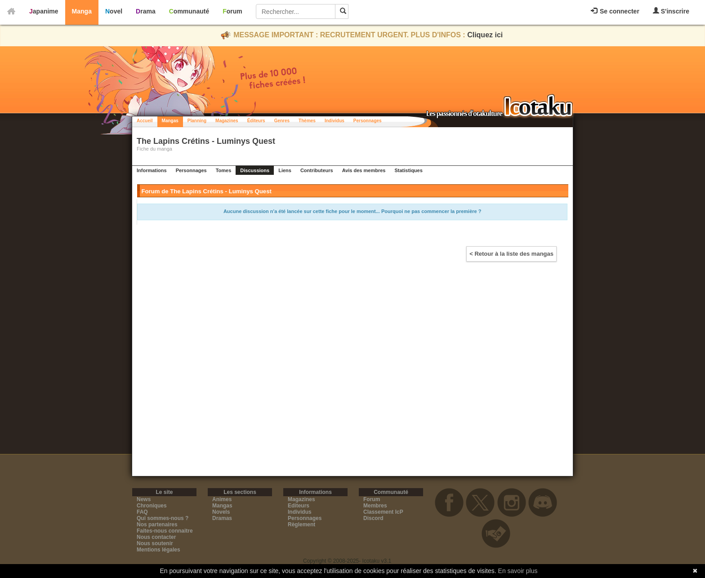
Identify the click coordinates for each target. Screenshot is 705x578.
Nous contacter (156, 537)
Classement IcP (383, 512)
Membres (375, 505)
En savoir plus (518, 570)
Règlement (301, 524)
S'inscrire (671, 11)
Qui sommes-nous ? (162, 518)
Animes (222, 499)
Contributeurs (316, 170)
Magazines (226, 120)
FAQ (142, 512)
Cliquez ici (485, 35)
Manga (82, 11)
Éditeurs (256, 120)
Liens (284, 170)
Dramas (222, 518)
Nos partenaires (157, 524)
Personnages (367, 120)
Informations (152, 170)
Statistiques (408, 170)
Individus (334, 120)
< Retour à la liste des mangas (511, 253)
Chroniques (152, 505)
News (144, 499)
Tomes (224, 170)
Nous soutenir (155, 543)
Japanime (43, 11)
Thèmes (307, 120)
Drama (146, 11)
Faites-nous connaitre (165, 531)
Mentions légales (158, 550)
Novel (113, 11)
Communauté (189, 11)
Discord (373, 518)
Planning (196, 120)
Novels (221, 512)
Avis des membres (364, 170)
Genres (282, 120)
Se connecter (615, 11)
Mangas (170, 120)
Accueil (145, 120)
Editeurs (298, 505)
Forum (232, 11)
